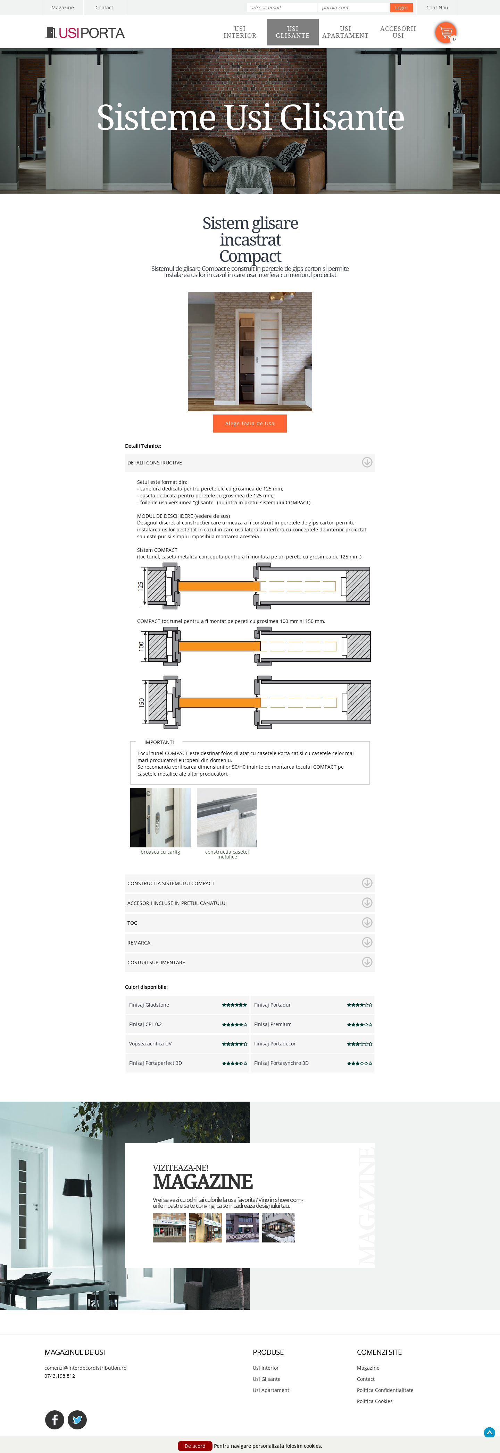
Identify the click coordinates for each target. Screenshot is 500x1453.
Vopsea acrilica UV (150, 1043)
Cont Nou (437, 7)
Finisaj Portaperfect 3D (155, 1063)
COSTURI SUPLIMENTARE (156, 962)
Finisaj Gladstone (149, 1004)
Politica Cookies (375, 1401)
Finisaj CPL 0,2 (145, 1024)
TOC (132, 923)
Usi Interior (266, 1368)
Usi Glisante (267, 1379)
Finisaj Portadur (272, 1004)
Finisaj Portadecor (275, 1043)
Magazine (62, 7)
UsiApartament (345, 32)
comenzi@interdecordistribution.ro (85, 1368)
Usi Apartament (271, 1390)
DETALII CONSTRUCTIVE (154, 462)
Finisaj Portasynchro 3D (281, 1063)
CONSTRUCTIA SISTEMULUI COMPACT (171, 883)
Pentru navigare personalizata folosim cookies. (268, 1446)
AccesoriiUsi (398, 32)
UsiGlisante (293, 32)
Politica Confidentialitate (385, 1390)
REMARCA (138, 942)
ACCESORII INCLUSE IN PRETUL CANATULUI (177, 903)
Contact (104, 7)
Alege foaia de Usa (250, 423)
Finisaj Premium (273, 1024)
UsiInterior (240, 32)
